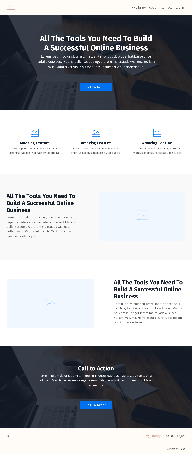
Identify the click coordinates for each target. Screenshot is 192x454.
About (153, 7)
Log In (179, 7)
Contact (166, 7)
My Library (138, 7)
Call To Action (96, 87)
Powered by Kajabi (175, 448)
